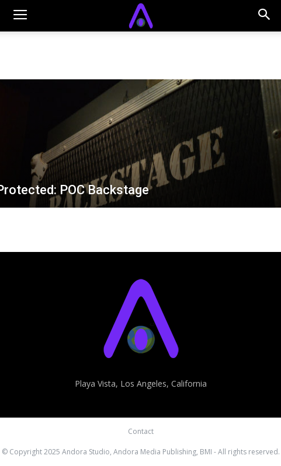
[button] (264, 15)
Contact (141, 431)
